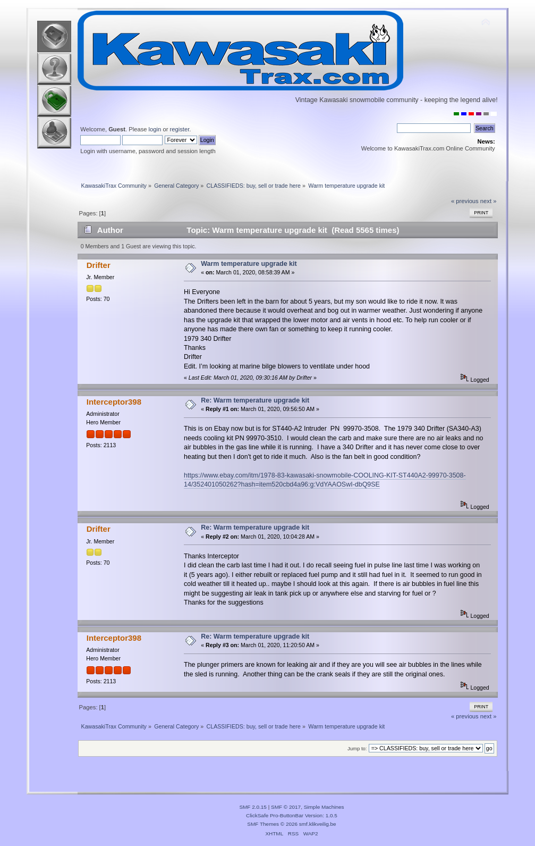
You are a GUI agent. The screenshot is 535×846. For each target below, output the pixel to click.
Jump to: (357, 748)
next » (488, 201)
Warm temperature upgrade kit (248, 263)
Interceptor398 (114, 401)
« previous (465, 201)
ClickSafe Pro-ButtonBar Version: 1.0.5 (291, 815)
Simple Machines (324, 807)
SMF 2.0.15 (253, 807)
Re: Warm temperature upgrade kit (255, 400)
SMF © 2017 (286, 807)
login (155, 129)
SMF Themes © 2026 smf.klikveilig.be (291, 824)
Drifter (99, 265)
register (180, 129)
